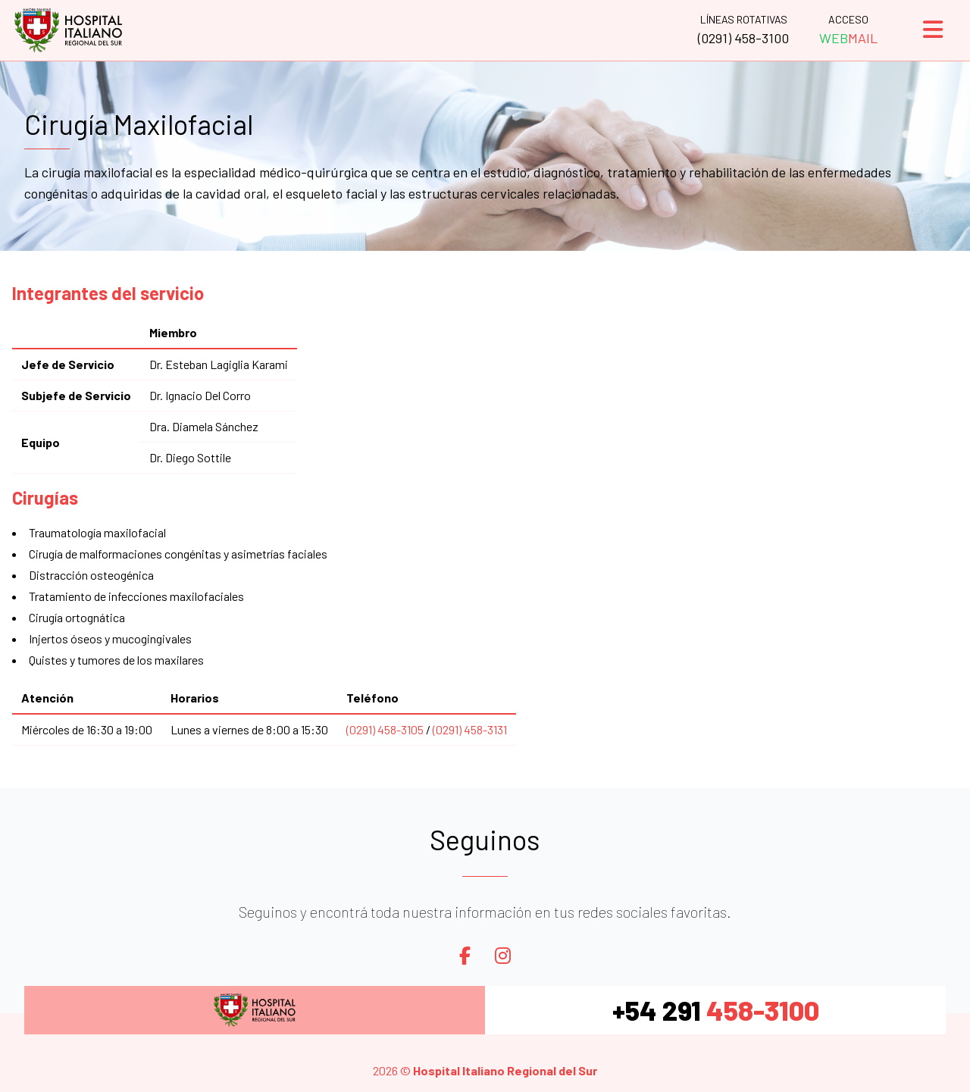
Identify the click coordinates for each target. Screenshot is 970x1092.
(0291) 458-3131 (470, 729)
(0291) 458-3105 (385, 729)
